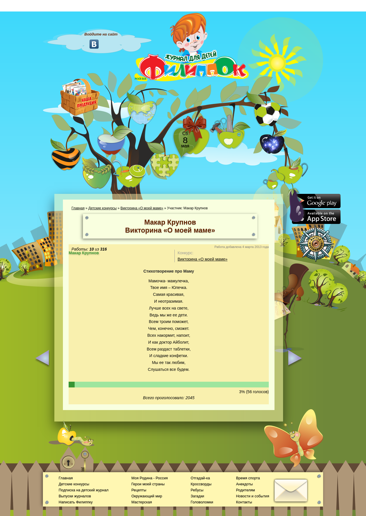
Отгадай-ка (200, 478)
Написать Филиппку (76, 502)
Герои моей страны (147, 484)
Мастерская (141, 502)
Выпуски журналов (75, 496)
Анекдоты (244, 484)
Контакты (244, 502)
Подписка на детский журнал (83, 490)
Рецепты (138, 490)
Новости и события (252, 496)
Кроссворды (201, 484)
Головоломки (202, 502)
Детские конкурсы (102, 208)
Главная (78, 208)
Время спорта (248, 478)
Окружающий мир (146, 496)
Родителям (245, 490)
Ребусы (197, 490)
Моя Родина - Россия (149, 478)
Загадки (197, 496)
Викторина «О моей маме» (141, 208)
